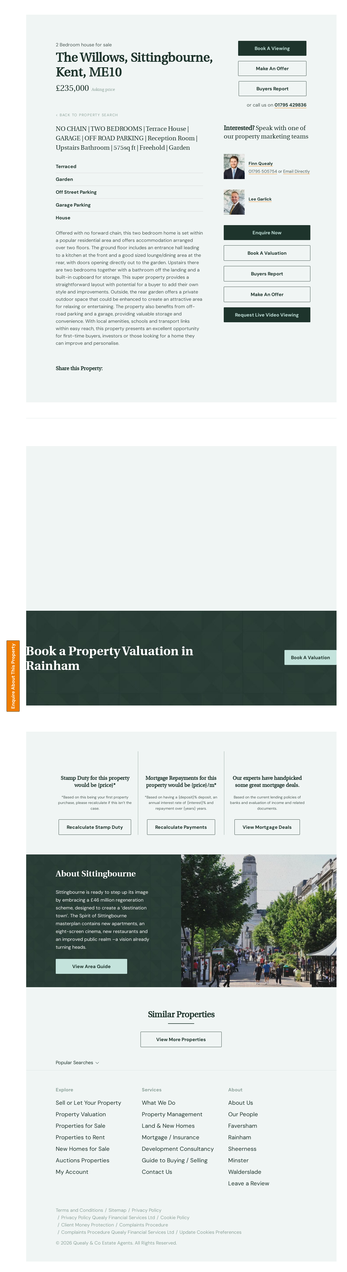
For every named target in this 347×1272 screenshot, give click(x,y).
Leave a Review (248, 1183)
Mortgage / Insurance (170, 1137)
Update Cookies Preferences (211, 1232)
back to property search (87, 115)
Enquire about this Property (13, 676)
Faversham (242, 1126)
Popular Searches (74, 1062)
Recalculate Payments (181, 827)
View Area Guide (91, 966)
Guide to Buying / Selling (175, 1160)
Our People (243, 1114)
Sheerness (242, 1149)
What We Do (158, 1103)
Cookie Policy (174, 1217)
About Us (240, 1103)
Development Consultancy (178, 1149)
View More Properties (181, 1039)
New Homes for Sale (83, 1149)
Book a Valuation (310, 657)
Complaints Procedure (143, 1225)
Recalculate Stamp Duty (95, 827)
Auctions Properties (82, 1160)
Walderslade (244, 1172)
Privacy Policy (146, 1210)
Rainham (239, 1137)
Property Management (172, 1114)
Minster (238, 1160)
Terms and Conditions (79, 1210)
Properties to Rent (80, 1137)
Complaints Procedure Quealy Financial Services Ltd (117, 1232)
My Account (72, 1172)
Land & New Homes (168, 1126)
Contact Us (157, 1172)
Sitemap (117, 1210)
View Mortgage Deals (267, 827)
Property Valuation (81, 1114)
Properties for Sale (80, 1126)
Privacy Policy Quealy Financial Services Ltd (108, 1217)
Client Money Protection (87, 1225)
